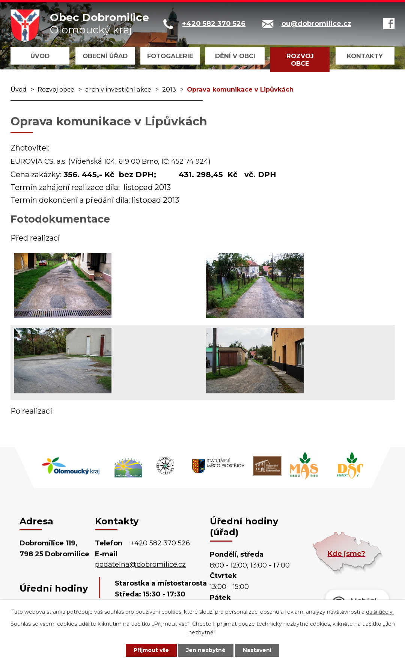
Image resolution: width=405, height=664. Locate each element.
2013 (169, 89)
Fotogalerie (170, 56)
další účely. (380, 611)
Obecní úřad (105, 56)
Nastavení (257, 650)
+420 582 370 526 (160, 543)
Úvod (40, 56)
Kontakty (365, 56)
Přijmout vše (151, 650)
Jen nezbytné (206, 650)
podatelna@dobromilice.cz (140, 564)
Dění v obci (235, 56)
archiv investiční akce (118, 89)
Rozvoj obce (300, 59)
